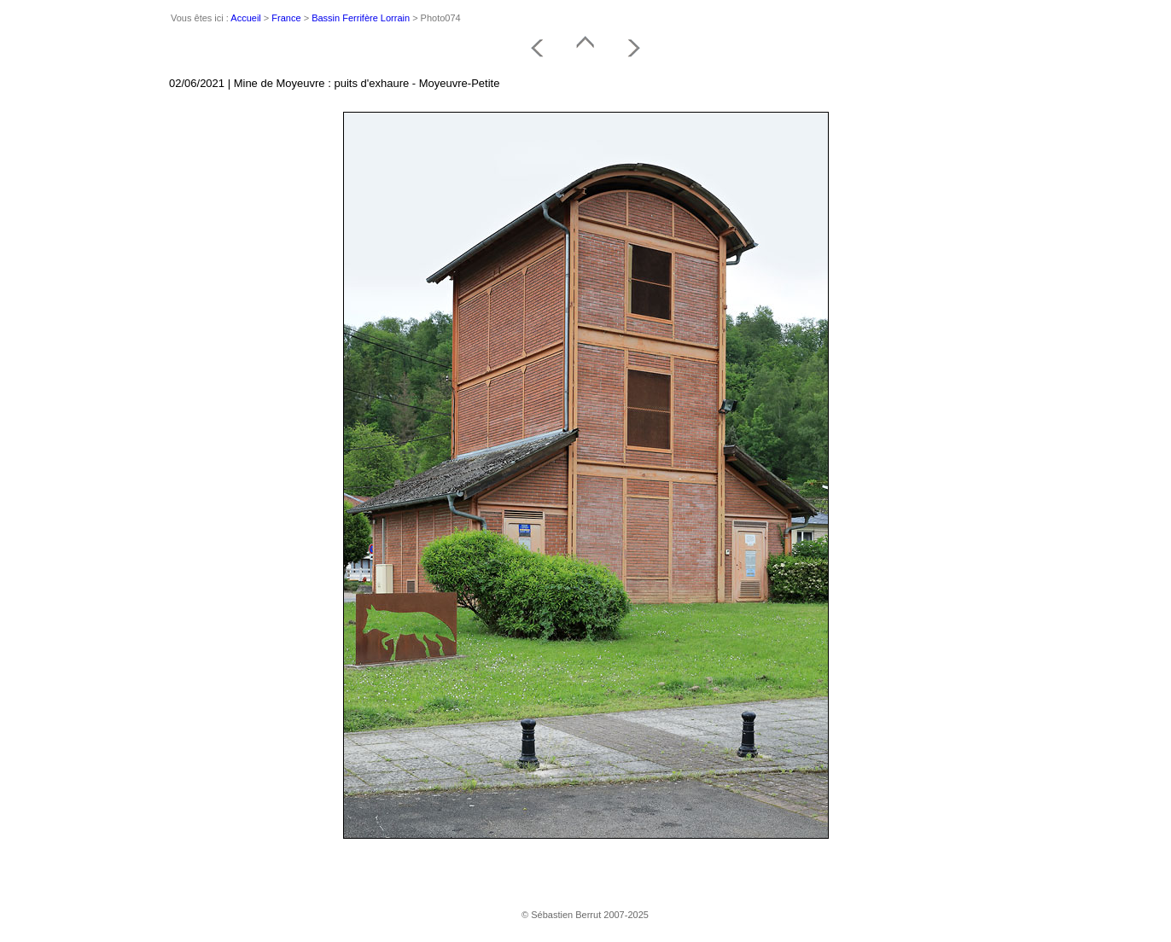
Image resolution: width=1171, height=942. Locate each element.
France (285, 18)
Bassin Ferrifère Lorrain (361, 18)
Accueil (245, 18)
